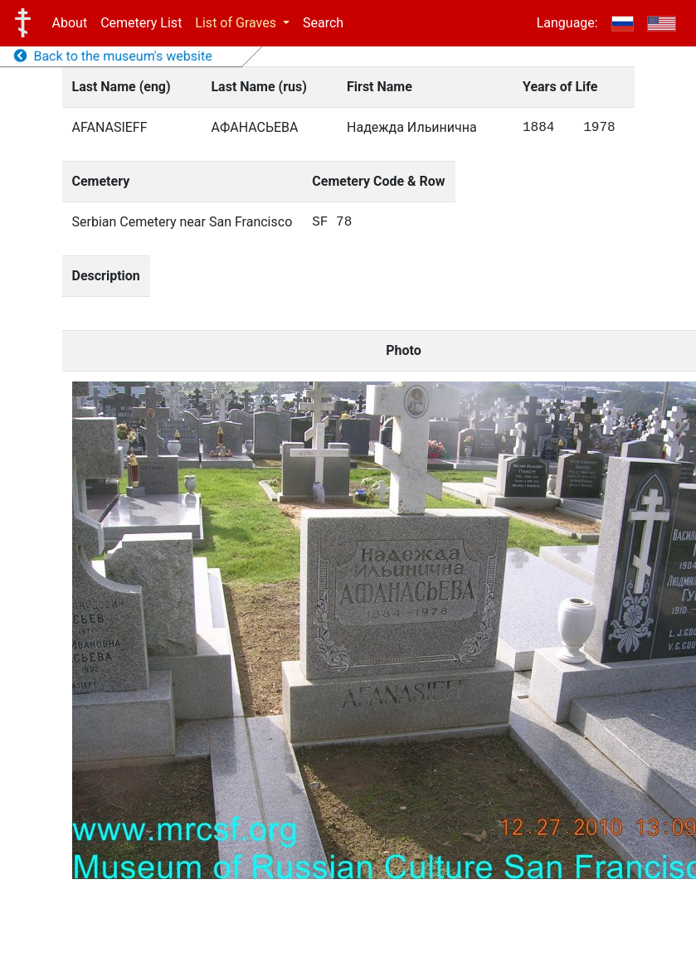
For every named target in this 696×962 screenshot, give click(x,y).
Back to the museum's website (113, 56)
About (70, 23)
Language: (567, 23)
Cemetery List (141, 23)
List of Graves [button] (237, 23)
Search (323, 23)
